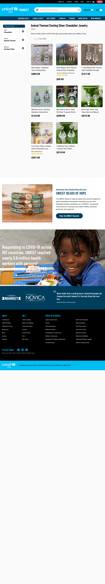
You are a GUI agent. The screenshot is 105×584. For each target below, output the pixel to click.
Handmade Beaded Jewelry (84, 339)
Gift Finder (51, 18)
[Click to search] (79, 10)
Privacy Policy (26, 333)
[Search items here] (55, 9)
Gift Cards (25, 339)
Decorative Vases (81, 326)
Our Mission (5, 320)
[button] (50, 46)
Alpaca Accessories (51, 320)
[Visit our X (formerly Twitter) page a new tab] (22, 350)
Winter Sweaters (80, 323)
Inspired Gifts (23, 18)
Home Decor (82, 18)
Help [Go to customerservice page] (82, 2)
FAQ (23, 336)
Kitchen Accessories (51, 336)
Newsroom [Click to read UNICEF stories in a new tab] (5, 330)
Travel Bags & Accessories (53, 333)
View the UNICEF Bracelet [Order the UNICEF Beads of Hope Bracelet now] (69, 216)
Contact (24, 330)
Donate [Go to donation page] (100, 2)
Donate (4, 336)
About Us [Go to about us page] (61, 2)
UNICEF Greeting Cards (82, 343)
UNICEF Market (6, 323)
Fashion (72, 18)
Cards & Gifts (38, 18)
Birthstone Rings (50, 330)
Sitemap (4, 339)
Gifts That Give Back (82, 320)
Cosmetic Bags (50, 343)
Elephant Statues (81, 333)
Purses (47, 323)
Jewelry (62, 18)
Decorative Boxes (50, 326)
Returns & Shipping (27, 323)
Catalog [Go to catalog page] (69, 2)
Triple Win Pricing (7, 326)
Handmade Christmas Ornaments (55, 339)
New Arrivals (96, 18)
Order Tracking (26, 320)
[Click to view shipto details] (91, 1)
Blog (3, 333)
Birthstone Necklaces (82, 336)
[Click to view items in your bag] (99, 10)
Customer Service (27, 326)
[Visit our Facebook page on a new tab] (18, 350)
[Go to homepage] (15, 10)
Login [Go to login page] (76, 2)
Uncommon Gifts (81, 330)
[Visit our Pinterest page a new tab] (26, 350)
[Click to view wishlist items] (88, 9)
